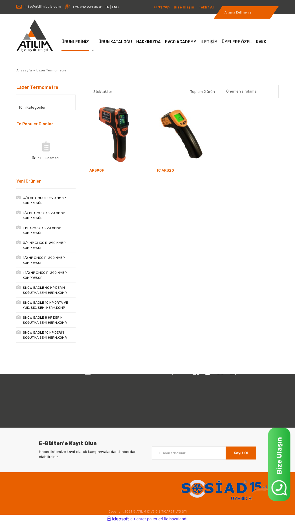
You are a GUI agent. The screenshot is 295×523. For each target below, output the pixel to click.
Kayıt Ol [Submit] (241, 453)
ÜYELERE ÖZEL (237, 42)
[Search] (246, 12)
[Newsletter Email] (204, 453)
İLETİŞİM (209, 42)
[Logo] (34, 35)
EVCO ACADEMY (180, 42)
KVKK (261, 42)
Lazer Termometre (51, 70)
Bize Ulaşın (184, 7)
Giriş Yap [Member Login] (161, 7)
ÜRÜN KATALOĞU (115, 42)
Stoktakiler (102, 91)
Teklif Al (206, 7)
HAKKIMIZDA (148, 42)
